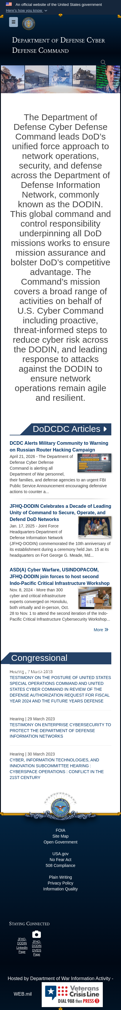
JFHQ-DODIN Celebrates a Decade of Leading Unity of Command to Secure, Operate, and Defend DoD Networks (60, 513)
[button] (27, 10)
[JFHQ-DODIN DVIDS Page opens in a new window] (36, 935)
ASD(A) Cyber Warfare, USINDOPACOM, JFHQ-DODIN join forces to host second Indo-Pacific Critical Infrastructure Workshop (60, 576)
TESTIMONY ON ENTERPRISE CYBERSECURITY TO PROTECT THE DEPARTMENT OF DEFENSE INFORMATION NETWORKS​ (60, 730)
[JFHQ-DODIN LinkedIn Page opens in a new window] (22, 933)
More (101, 629)
